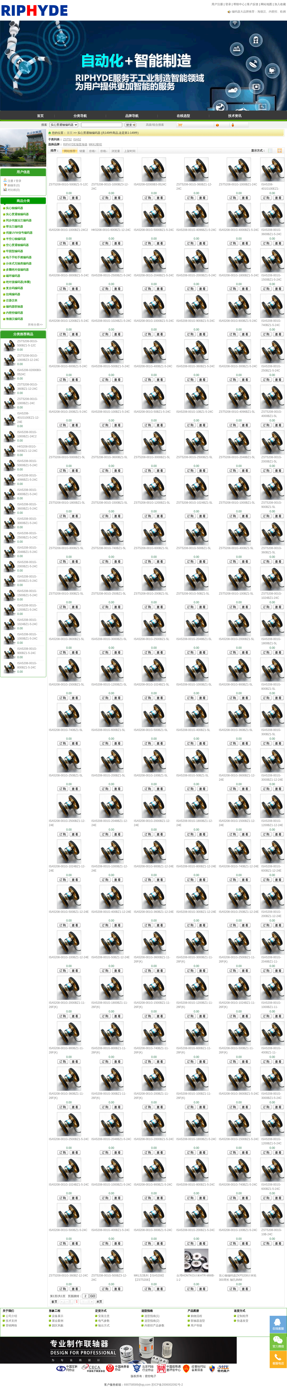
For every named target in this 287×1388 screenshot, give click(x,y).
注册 (10, 181)
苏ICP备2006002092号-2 (167, 1384)
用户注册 (217, 4)
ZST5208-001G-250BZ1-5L (108, 593)
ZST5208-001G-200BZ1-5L (151, 593)
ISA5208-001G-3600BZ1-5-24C (239, 1093)
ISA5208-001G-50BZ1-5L (192, 775)
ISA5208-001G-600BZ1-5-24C (68, 366)
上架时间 (129, 151)
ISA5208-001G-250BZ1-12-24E (239, 911)
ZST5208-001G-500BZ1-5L (193, 548)
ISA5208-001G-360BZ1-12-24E (154, 911)
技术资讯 (234, 116)
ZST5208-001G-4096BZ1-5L (237, 411)
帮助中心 (239, 4)
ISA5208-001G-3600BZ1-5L (66, 639)
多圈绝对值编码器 (17, 269)
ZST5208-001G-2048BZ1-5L (237, 457)
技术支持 (11, 1320)
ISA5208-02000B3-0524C (150, 184)
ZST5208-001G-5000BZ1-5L (67, 457)
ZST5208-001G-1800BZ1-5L (67, 502)
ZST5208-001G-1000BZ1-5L (237, 502)
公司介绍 (11, 1316)
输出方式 (104, 1325)
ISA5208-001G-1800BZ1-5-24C (239, 275)
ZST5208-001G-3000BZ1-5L (152, 457)
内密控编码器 (14, 312)
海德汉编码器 (14, 319)
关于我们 (8, 1310)
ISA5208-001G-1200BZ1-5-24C (69, 320)
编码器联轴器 (14, 306)
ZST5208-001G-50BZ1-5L (192, 593)
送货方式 (239, 1310)
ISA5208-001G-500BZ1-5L (151, 730)
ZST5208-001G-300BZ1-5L (66, 593)
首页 (40, 116)
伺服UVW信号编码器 (19, 232)
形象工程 (54, 1310)
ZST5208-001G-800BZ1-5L (66, 548)
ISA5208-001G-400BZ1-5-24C (153, 366)
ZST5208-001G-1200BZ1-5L (152, 502)
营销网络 (11, 1325)
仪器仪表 (11, 300)
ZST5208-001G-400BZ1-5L (236, 548)
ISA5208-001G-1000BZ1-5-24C (154, 320)
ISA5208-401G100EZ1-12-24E (28, 418)
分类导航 (80, 116)
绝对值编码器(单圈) (18, 282)
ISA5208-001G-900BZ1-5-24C (195, 320)
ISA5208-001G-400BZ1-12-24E (111, 911)
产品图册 (193, 1310)
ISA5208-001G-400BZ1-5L (193, 730)
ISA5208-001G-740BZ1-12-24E (239, 866)
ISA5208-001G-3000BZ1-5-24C (69, 275)
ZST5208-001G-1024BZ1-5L (194, 502)
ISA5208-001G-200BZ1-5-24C (68, 411)
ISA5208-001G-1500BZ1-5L (66, 684)
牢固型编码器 (14, 251)
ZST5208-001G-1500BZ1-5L (109, 502)
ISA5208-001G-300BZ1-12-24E (196, 911)
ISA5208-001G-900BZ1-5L (236, 684)
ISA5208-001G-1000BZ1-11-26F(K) (271, 1007)
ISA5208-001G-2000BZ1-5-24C (196, 275)
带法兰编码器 (14, 226)
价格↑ (92, 151)
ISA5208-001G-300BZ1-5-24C (238, 366)
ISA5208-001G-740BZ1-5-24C (238, 1184)
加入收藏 (280, 4)
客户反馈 (252, 4)
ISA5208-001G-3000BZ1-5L (109, 639)
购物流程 (196, 1316)
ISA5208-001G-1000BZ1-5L (194, 684)
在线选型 (183, 116)
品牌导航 (132, 116)
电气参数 (104, 1320)
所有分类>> (35, 324)
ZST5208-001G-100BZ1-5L (236, 593)
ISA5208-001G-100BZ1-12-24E (69, 957)
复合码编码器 (14, 288)
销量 (82, 151)
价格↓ (103, 151)
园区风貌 (57, 1325)
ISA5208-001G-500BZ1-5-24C (110, 366)
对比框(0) (14, 190)
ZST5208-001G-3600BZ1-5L (109, 457)
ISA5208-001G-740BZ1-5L (66, 730)
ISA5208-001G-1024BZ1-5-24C (111, 320)
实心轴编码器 (14, 208)
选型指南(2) (151, 1320)
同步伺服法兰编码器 (19, 220)
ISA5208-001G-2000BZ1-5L (236, 639)
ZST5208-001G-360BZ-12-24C (68, 1275)
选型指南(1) (151, 1316)
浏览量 (115, 151)
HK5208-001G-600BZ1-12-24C (111, 230)
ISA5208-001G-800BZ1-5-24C (238, 320)
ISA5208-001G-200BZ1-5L (108, 775)
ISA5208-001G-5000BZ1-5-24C (154, 230)
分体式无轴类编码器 (19, 263)
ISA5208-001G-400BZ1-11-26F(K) (271, 1052)
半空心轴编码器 (16, 239)
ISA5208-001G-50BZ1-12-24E (110, 957)
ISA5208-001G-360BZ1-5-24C (195, 366)
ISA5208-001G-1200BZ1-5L (109, 684)
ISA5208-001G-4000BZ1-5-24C (239, 230)
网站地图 (266, 4)
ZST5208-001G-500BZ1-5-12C (68, 184)
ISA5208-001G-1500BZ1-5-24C (239, 1139)
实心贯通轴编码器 (17, 214)
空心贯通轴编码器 (17, 245)
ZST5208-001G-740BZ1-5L (108, 548)
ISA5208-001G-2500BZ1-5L (151, 639)
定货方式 (100, 1310)
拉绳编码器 (13, 294)
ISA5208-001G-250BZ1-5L (66, 775)
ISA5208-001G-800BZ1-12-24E (196, 866)
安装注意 (104, 1316)
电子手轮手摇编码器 (19, 257)
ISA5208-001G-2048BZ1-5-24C (154, 275)
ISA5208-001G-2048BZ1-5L (194, 639)
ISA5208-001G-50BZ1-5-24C (152, 411)
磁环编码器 (13, 276)
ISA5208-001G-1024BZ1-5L (151, 684)
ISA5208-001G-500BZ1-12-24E (69, 911)
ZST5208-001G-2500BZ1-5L (194, 457)
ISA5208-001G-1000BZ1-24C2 (68, 230)
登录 (228, 4)
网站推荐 (69, 151)
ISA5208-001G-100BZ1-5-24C (110, 411)
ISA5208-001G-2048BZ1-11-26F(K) (271, 961)
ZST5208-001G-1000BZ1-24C (238, 184)
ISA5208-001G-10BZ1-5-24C (194, 411)
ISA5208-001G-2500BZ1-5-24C (111, 275)
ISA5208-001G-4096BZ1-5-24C (196, 230)
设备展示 (57, 1316)
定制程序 (242, 1316)
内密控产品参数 (154, 1325)
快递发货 (242, 1320)
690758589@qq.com (137, 1384)
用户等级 (196, 1325)
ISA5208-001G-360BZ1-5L (236, 730)
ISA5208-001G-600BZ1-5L (108, 730)
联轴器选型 (198, 1320)
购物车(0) (14, 185)
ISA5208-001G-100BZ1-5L (151, 775)
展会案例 (57, 1320)
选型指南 (147, 1310)
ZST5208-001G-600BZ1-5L (151, 548)
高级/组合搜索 (155, 124)
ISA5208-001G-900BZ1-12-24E (154, 866)
